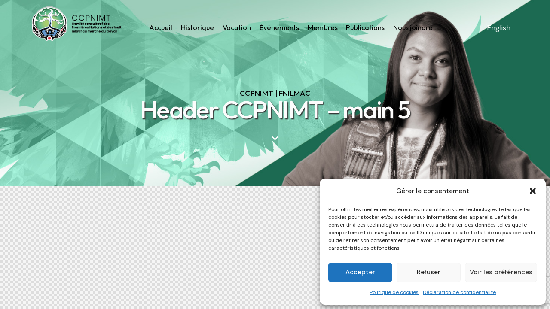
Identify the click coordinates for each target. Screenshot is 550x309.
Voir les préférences (501, 272)
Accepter (360, 272)
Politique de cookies (394, 292)
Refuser (428, 272)
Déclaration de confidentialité (459, 292)
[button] (533, 191)
